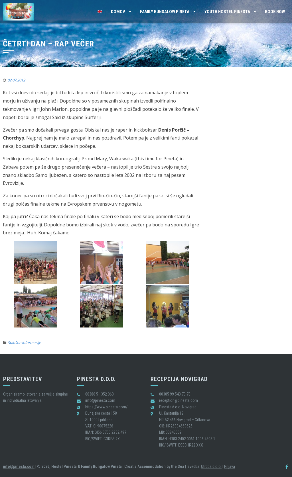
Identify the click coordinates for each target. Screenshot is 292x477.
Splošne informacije (24, 342)
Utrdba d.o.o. (211, 466)
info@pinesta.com (19, 466)
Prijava (229, 466)
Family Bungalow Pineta (164, 11)
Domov (118, 11)
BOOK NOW (275, 11)
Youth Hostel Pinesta (227, 11)
